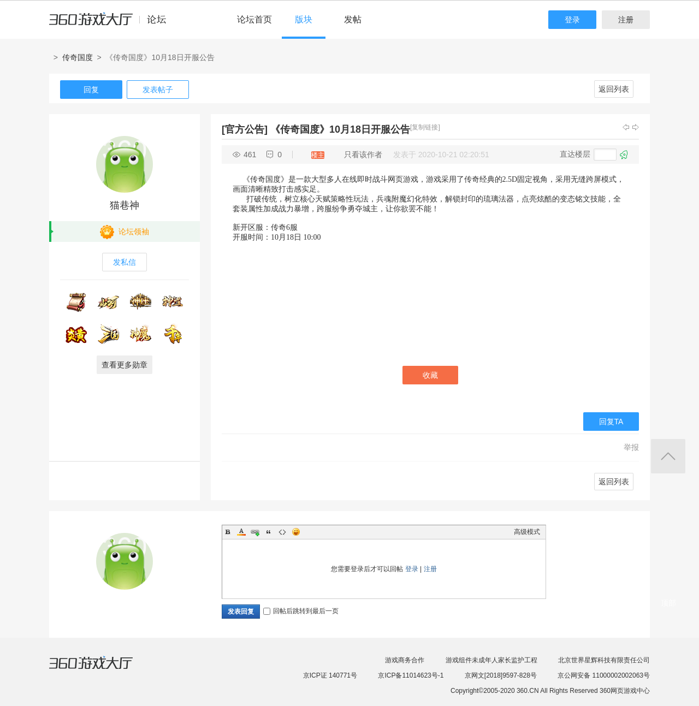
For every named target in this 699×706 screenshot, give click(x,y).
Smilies (296, 531)
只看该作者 (363, 154)
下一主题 (635, 127)
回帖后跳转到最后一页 (301, 611)
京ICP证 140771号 (330, 675)
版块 (303, 19)
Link (255, 531)
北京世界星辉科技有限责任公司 (604, 660)
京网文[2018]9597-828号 (501, 675)
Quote (268, 531)
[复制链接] (425, 127)
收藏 (430, 375)
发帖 (353, 19)
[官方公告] (245, 129)
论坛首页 (254, 19)
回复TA (611, 421)
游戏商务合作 (404, 660)
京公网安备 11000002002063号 (604, 675)
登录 (572, 19)
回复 (91, 89)
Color (241, 531)
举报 (631, 447)
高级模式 (527, 532)
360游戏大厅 (102, 669)
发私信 (124, 262)
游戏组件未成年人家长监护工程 (491, 660)
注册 (625, 19)
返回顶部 (668, 456)
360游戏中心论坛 (112, 24)
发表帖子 (158, 89)
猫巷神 (124, 205)
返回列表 (614, 89)
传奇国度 (77, 57)
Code (282, 531)
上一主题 (626, 127)
